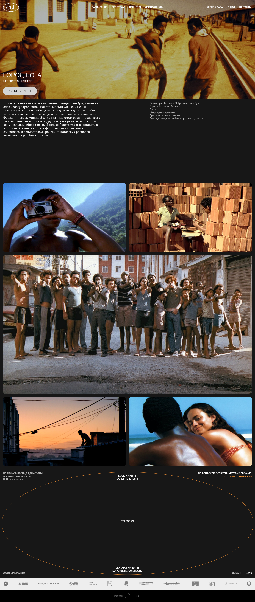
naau (242, 572)
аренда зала (214, 7)
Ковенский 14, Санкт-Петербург (127, 477)
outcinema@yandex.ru (237, 476)
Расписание (99, 7)
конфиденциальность (127, 570)
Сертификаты (154, 7)
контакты (245, 7)
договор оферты (127, 567)
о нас (231, 7)
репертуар (118, 7)
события (135, 7)
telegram (127, 520)
